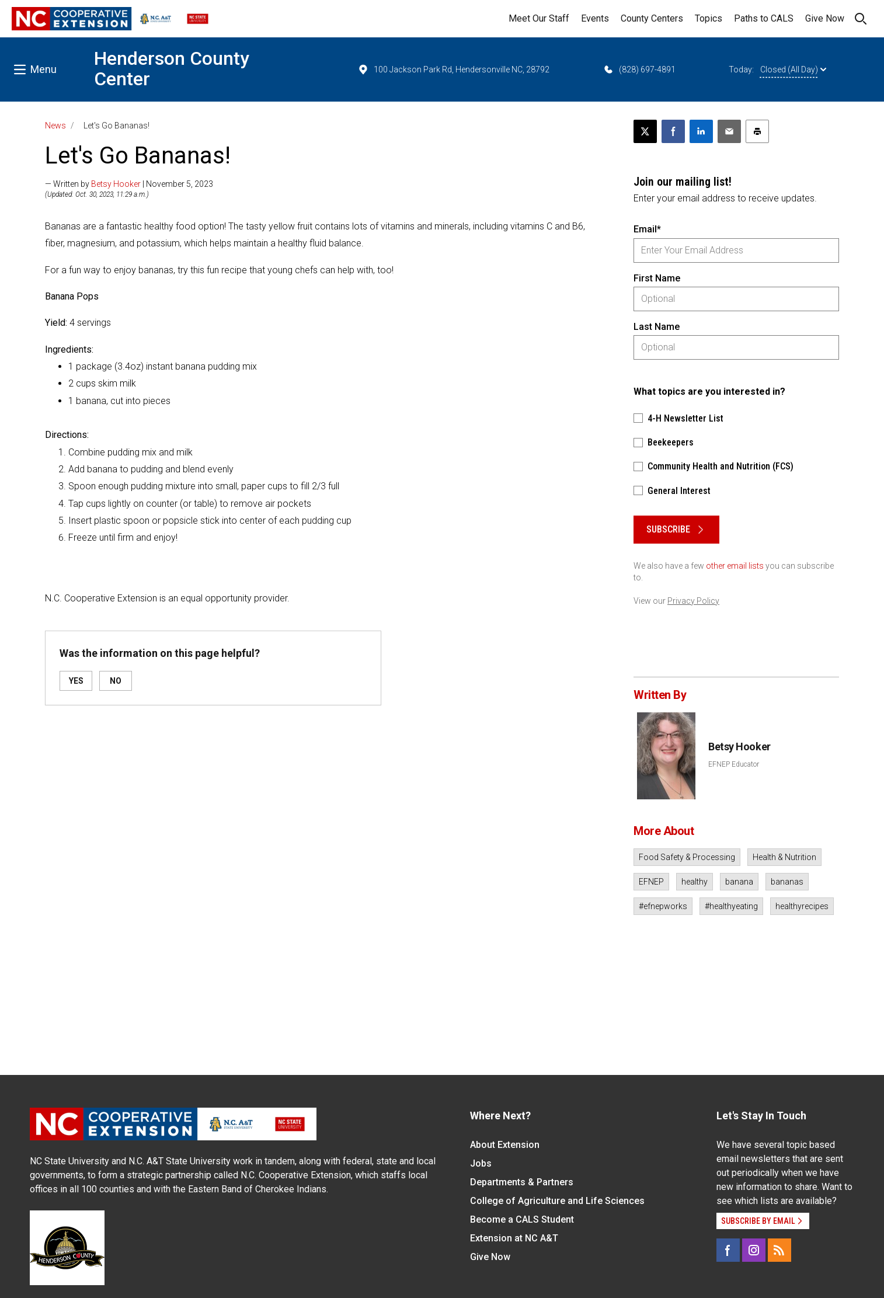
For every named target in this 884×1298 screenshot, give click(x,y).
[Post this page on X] (645, 131)
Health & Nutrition (784, 857)
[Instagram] (753, 1250)
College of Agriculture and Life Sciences (557, 1200)
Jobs (481, 1163)
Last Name (657, 326)
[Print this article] (757, 131)
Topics (708, 18)
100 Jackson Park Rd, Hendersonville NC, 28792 (453, 69)
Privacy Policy (693, 600)
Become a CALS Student (522, 1219)
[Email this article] (729, 131)
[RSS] (779, 1250)
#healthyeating (731, 906)
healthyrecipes (802, 906)
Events (595, 18)
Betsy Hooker (116, 184)
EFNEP (651, 881)
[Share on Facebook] (673, 131)
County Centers (652, 18)
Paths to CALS (763, 18)
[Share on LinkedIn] (701, 131)
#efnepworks (663, 906)
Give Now (824, 18)
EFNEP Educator (733, 764)
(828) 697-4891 (639, 69)
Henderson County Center (171, 68)
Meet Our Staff (539, 18)
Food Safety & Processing (687, 857)
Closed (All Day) (793, 69)
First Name (657, 278)
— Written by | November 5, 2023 (129, 184)
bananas (787, 881)
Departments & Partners (521, 1182)
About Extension (505, 1144)
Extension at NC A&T (514, 1238)
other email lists (735, 565)
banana (739, 881)
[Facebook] (728, 1250)
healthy (694, 881)
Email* (647, 229)
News (55, 125)
